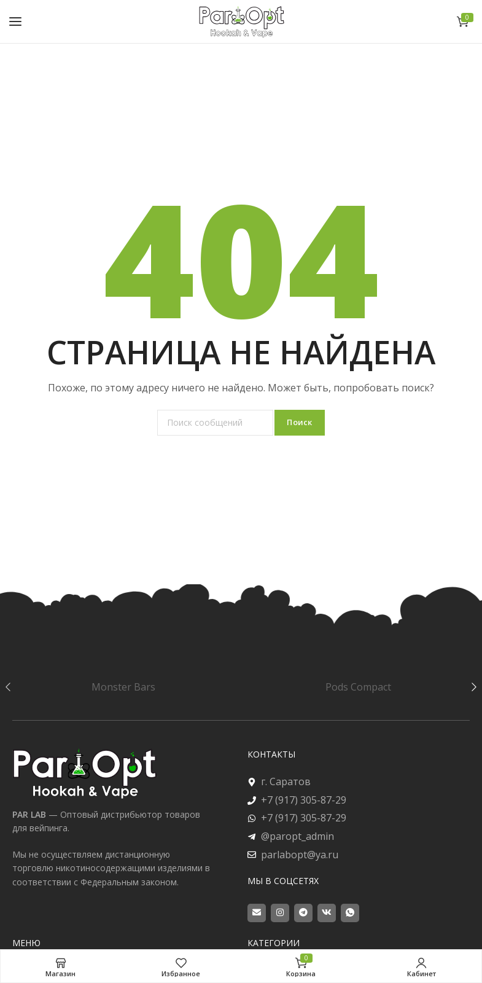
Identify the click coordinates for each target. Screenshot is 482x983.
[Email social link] (256, 913)
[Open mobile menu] (15, 21)
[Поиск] (215, 423)
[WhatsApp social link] (350, 913)
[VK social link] (326, 913)
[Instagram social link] (280, 913)
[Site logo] (241, 21)
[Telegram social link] (303, 913)
